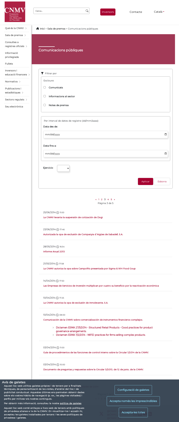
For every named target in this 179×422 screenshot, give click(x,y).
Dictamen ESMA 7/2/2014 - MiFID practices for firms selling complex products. (100, 334)
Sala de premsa (56, 28)
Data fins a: (49, 145)
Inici (42, 28)
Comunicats (56, 87)
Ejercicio (48, 167)
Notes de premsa (59, 105)
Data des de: (50, 126)
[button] (16, 28)
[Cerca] (87, 11)
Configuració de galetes (133, 389)
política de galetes (70, 403)
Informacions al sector (62, 96)
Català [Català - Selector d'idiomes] (158, 11)
